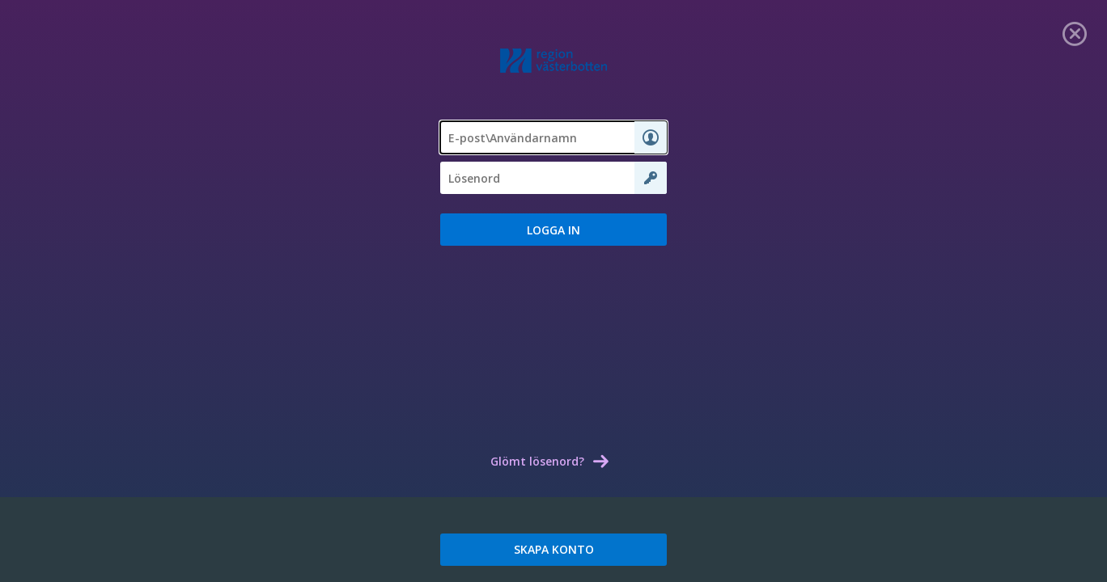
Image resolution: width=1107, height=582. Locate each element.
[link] (1074, 32)
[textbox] (553, 137)
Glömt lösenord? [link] (537, 461)
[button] (553, 229)
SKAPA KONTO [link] (554, 549)
